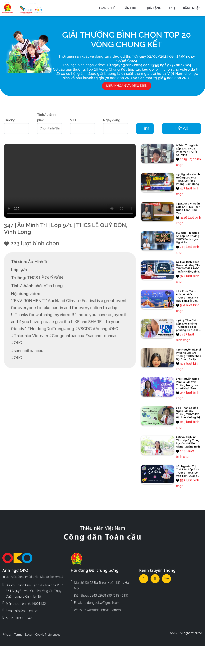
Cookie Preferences (47, 634)
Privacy (6, 634)
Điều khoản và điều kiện (126, 86)
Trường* (10, 120)
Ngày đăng (111, 120)
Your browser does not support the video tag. (70, 181)
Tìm (145, 128)
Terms (18, 634)
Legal (28, 634)
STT (73, 120)
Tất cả (181, 128)
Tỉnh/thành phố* (46, 117)
